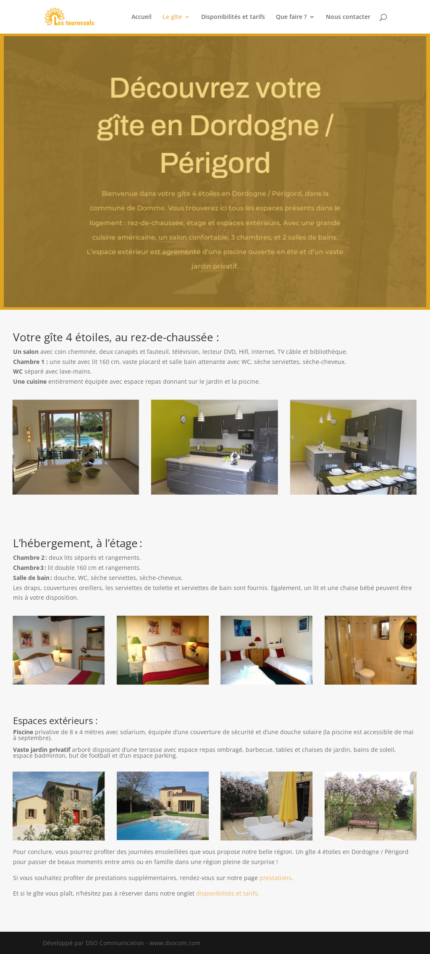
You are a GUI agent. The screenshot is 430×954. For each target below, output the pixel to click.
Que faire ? (291, 17)
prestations (275, 878)
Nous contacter (348, 17)
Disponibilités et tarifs (233, 17)
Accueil (141, 17)
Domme (151, 208)
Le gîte (172, 17)
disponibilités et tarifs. (228, 893)
